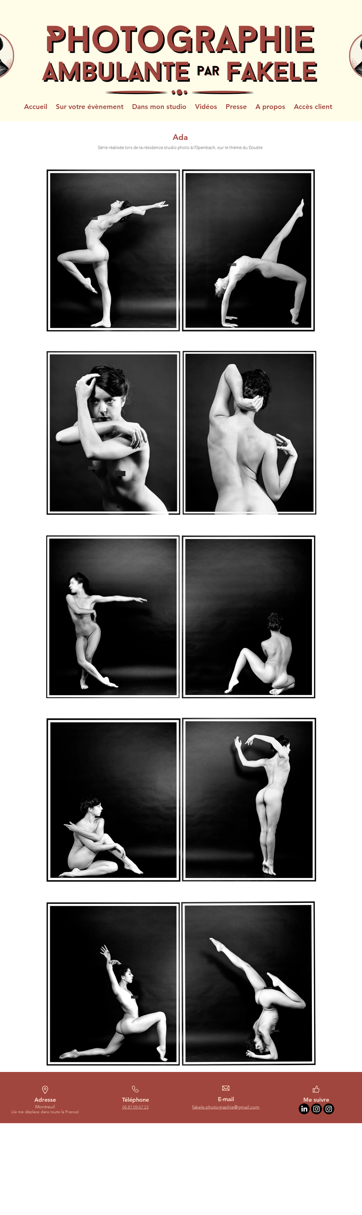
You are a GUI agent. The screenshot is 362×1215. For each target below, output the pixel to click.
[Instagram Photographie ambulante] (328, 1108)
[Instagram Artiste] (316, 1108)
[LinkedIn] (304, 1108)
